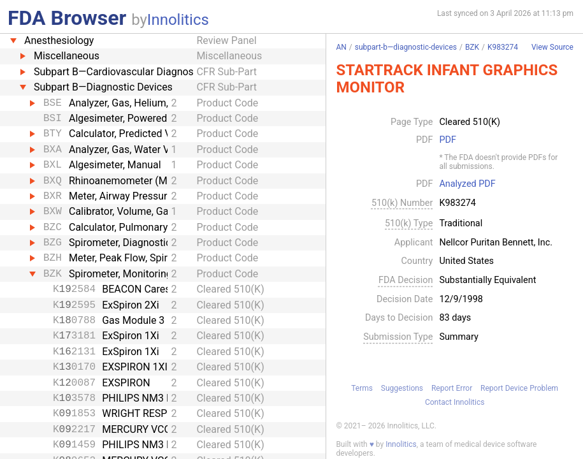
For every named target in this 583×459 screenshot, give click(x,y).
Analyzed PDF (467, 184)
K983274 (502, 47)
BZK (472, 47)
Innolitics (178, 20)
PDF (447, 140)
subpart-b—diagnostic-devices (406, 47)
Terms (362, 388)
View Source (552, 47)
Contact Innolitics (454, 402)
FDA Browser (67, 18)
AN (341, 47)
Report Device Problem (519, 388)
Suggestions (402, 388)
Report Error (451, 388)
